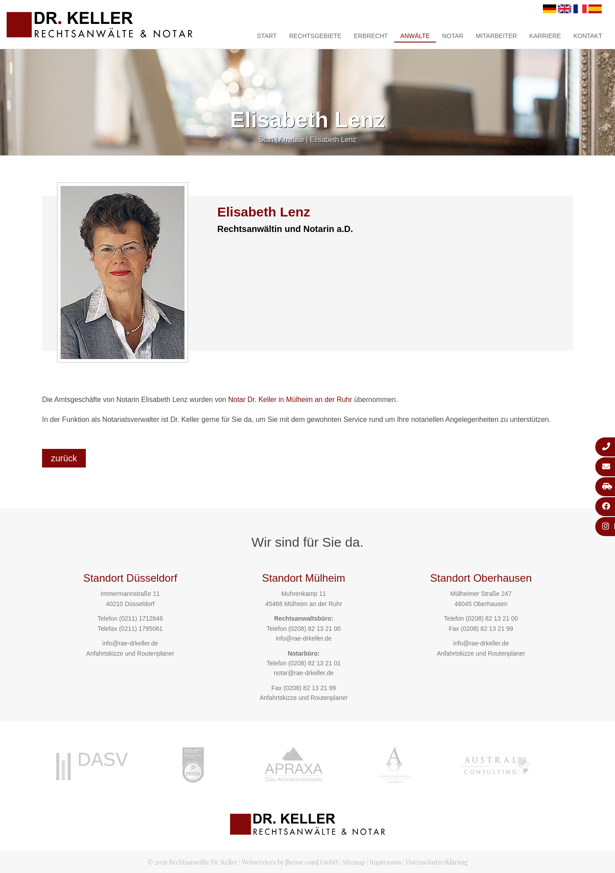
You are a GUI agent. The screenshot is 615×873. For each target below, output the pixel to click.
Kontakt (587, 35)
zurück (64, 458)
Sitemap (353, 862)
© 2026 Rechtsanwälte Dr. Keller (192, 862)
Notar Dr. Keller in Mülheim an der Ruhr (290, 399)
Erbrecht (371, 35)
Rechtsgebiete (315, 35)
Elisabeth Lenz (333, 139)
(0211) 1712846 (141, 618)
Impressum (385, 862)
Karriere (545, 35)
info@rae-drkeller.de (130, 643)
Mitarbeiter (496, 35)
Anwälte (415, 35)
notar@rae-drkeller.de (303, 672)
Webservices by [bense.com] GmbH (290, 862)
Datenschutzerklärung (437, 862)
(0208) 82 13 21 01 (314, 663)
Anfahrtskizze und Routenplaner (130, 653)
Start (267, 35)
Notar (452, 35)
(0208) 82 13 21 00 (314, 628)
